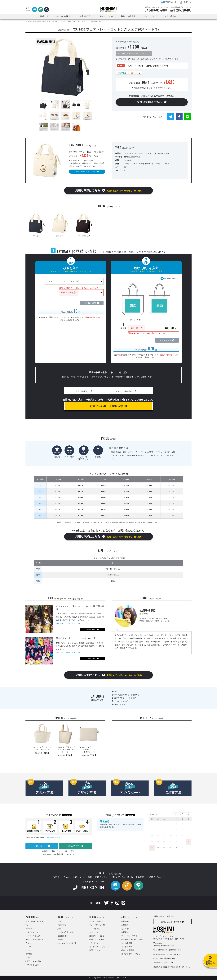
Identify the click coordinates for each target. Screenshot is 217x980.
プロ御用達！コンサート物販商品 (126, 695)
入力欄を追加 (90, 303)
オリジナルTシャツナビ (130, 954)
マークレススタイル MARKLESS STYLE (134, 53)
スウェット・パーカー (34, 939)
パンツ (28, 947)
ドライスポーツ (31, 932)
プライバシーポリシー (130, 936)
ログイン (186, 2)
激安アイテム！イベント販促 (125, 698)
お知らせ (125, 929)
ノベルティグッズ (121, 701)
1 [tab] (65, 759)
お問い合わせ (170, 16)
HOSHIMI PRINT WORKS (108, 9)
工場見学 (125, 925)
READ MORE (91, 629)
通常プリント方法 (96, 936)
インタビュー (126, 947)
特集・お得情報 (127, 950)
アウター (29, 943)
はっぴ (28, 950)
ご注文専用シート (64, 936)
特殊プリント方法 (96, 939)
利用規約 (125, 932)
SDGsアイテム (119, 704)
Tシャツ (28, 925)
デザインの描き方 (96, 921)
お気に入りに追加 (154, 117)
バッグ (116, 692)
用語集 (60, 939)
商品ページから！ (53, 837)
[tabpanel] (42, 739)
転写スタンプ (94, 950)
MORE (66, 815)
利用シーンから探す (33, 961)
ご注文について (63, 921)
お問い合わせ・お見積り (171, 922)
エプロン (29, 954)
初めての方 (73, 846)
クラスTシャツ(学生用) (34, 921)
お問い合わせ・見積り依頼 (106, 406)
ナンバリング (94, 943)
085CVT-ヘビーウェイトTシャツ (69, 623)
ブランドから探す (32, 965)
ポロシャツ (29, 929)
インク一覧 (93, 932)
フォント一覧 (94, 929)
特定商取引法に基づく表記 (132, 939)
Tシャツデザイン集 (97, 925)
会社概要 (125, 921)
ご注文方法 (61, 925)
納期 (59, 929)
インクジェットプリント (99, 947)
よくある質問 (126, 943)
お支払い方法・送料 (65, 932)
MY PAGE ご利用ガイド (67, 943)
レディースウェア (32, 936)
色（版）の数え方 (171, 278)
